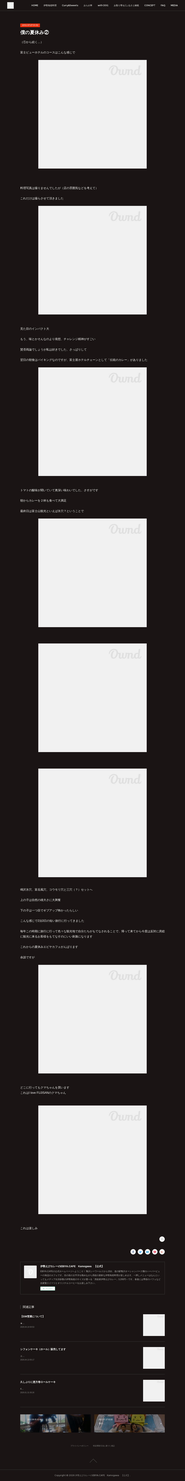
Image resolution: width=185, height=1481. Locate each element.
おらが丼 (88, 5)
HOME (34, 5)
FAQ (163, 5)
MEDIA (174, 5)
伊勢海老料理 (50, 5)
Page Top (92, 1461)
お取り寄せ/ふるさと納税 (126, 5)
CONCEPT (149, 5)
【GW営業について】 (32, 1316)
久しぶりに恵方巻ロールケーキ (38, 1382)
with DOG (103, 5)
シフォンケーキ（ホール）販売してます (43, 1349)
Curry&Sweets (70, 5)
